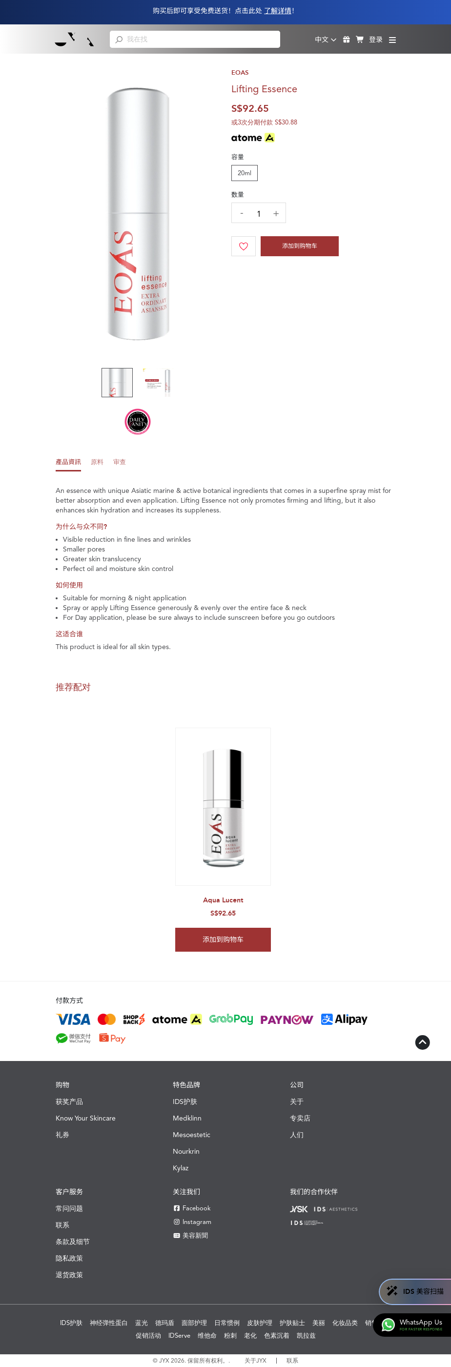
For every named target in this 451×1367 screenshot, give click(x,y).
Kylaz (180, 1168)
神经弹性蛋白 (109, 1322)
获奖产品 (69, 1101)
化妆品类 (345, 1322)
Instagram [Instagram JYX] (192, 1221)
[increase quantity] (276, 213)
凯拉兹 (306, 1335)
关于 (297, 1101)
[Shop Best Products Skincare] (74, 39)
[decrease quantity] (241, 212)
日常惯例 (227, 1322)
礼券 (62, 1135)
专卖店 (300, 1118)
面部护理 (194, 1322)
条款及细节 (73, 1241)
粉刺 (230, 1335)
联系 (62, 1225)
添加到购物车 (299, 246)
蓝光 (141, 1322)
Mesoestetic (191, 1135)
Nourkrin (186, 1151)
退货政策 (69, 1275)
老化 (250, 1335)
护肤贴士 (292, 1322)
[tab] (68, 464)
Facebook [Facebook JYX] (192, 1208)
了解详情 (277, 11)
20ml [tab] (244, 173)
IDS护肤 (185, 1101)
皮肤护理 (259, 1322)
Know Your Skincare (86, 1118)
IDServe (179, 1335)
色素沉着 (276, 1335)
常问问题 (69, 1208)
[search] (118, 39)
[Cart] (300, 246)
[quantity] (258, 214)
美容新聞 (190, 1235)
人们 (297, 1135)
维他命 (207, 1335)
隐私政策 (69, 1258)
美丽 (318, 1322)
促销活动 (148, 1335)
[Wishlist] (243, 246)
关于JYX (255, 1360)
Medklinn (187, 1118)
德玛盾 (164, 1322)
